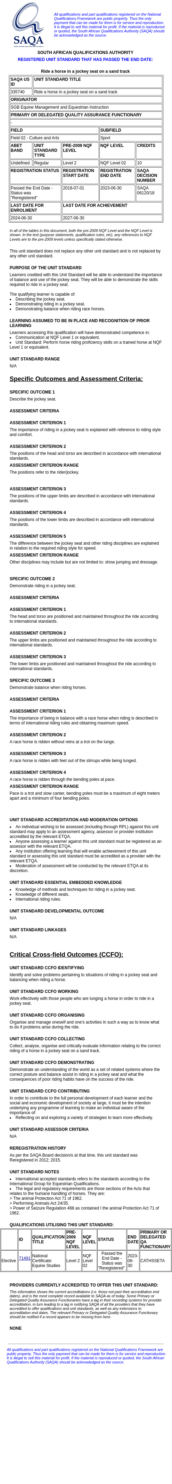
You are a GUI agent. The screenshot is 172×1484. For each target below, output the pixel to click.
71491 (24, 1258)
